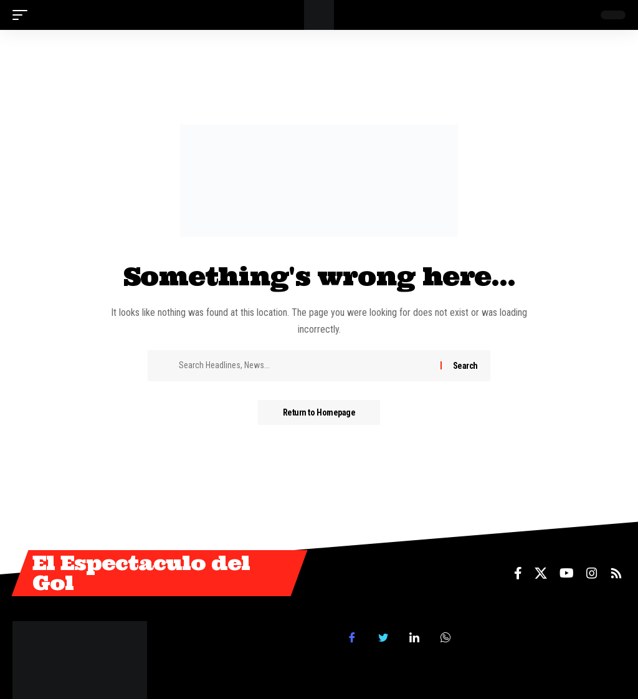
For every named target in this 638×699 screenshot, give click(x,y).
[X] (540, 573)
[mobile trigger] (23, 15)
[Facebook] (518, 573)
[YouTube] (566, 573)
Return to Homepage (319, 412)
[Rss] (616, 573)
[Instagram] (592, 573)
